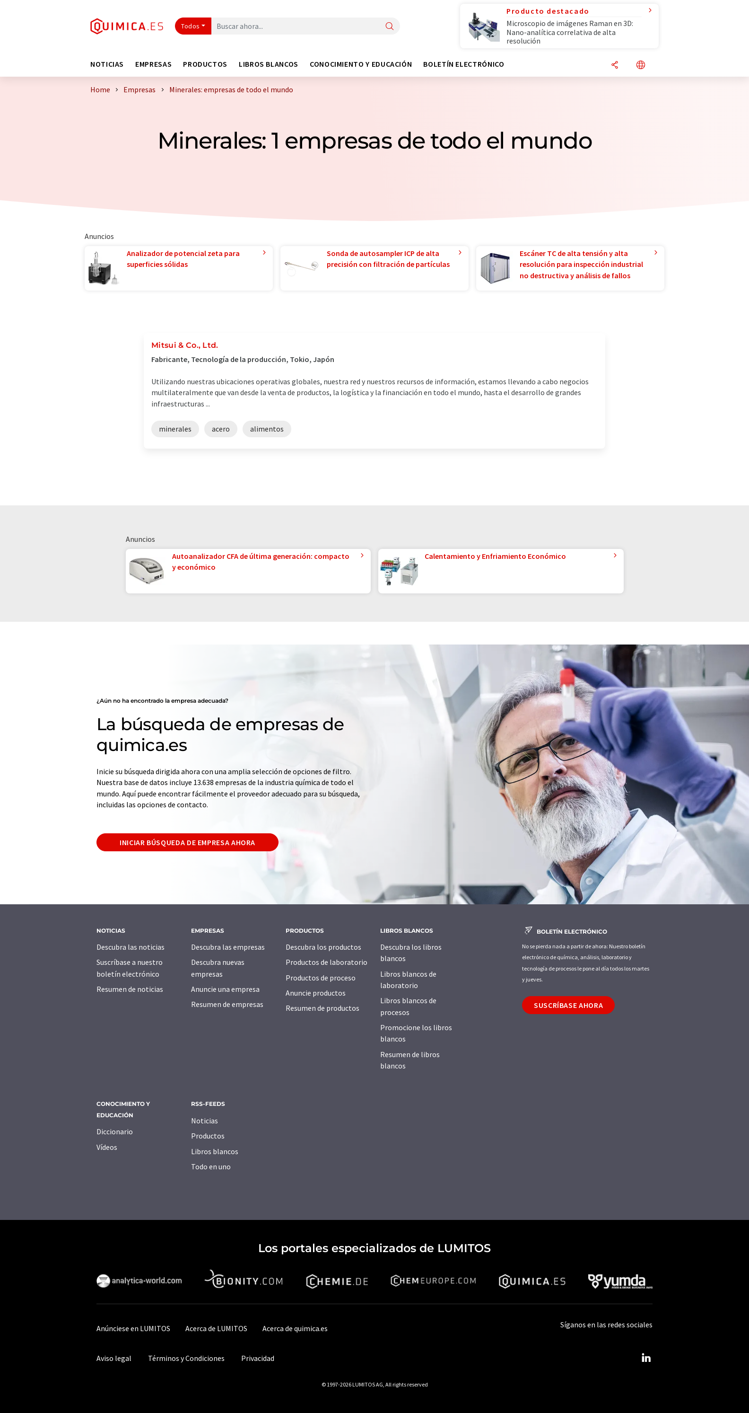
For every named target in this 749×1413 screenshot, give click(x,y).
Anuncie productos (316, 993)
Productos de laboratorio (326, 962)
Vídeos (106, 1147)
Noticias (204, 1120)
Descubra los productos (323, 947)
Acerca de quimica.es (295, 1328)
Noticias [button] (107, 64)
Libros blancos (214, 1151)
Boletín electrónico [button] (463, 64)
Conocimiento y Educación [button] (361, 64)
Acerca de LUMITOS (216, 1328)
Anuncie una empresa (225, 989)
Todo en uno (211, 1166)
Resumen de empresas (227, 1004)
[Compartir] (614, 65)
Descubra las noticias (130, 947)
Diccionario (114, 1131)
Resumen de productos (322, 1008)
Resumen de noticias (129, 989)
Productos (208, 1135)
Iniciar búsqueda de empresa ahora (187, 842)
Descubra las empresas (228, 947)
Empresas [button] (153, 64)
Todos (190, 26)
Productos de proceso (321, 977)
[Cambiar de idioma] (640, 65)
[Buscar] (389, 26)
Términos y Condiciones (186, 1358)
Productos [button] (205, 64)
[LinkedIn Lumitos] (646, 1358)
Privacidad (257, 1358)
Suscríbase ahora (568, 1005)
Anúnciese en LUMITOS (133, 1328)
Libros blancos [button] (268, 64)
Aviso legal (113, 1358)
